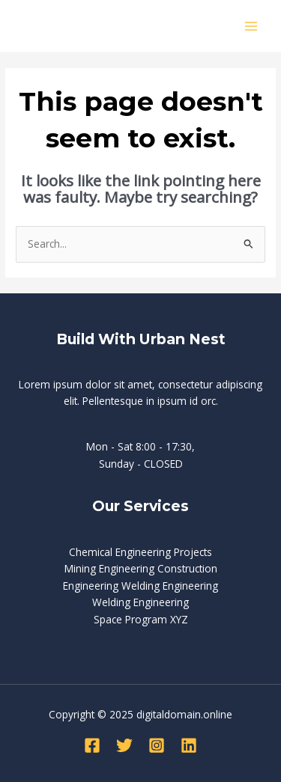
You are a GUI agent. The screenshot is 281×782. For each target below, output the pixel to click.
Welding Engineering (140, 602)
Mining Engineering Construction (140, 568)
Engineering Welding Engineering (140, 585)
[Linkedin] (189, 745)
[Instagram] (156, 745)
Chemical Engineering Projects (140, 552)
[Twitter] (124, 745)
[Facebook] (92, 745)
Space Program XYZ (141, 619)
